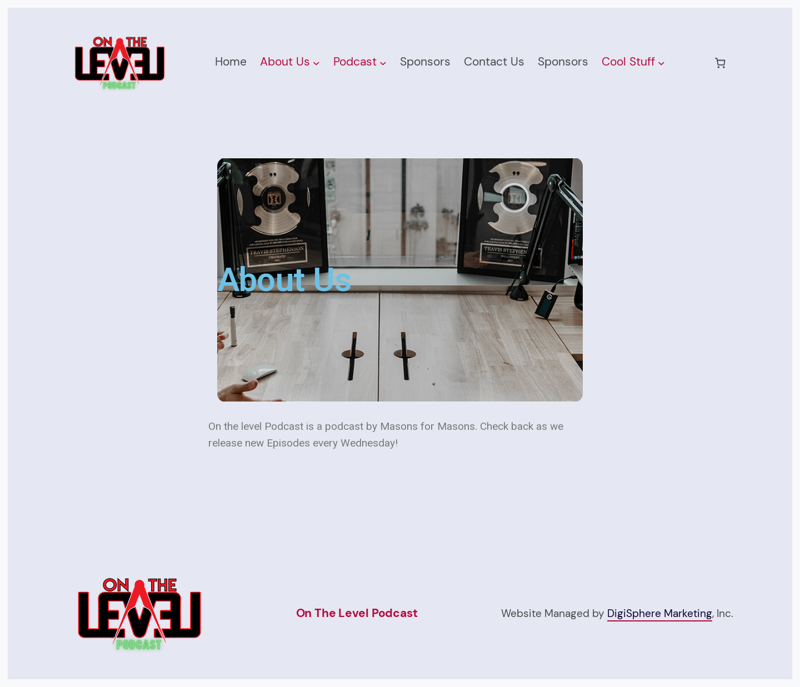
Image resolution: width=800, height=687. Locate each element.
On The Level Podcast (357, 613)
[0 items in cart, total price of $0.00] (720, 62)
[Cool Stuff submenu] (661, 63)
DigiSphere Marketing (659, 613)
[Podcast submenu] (383, 63)
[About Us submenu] (316, 63)
